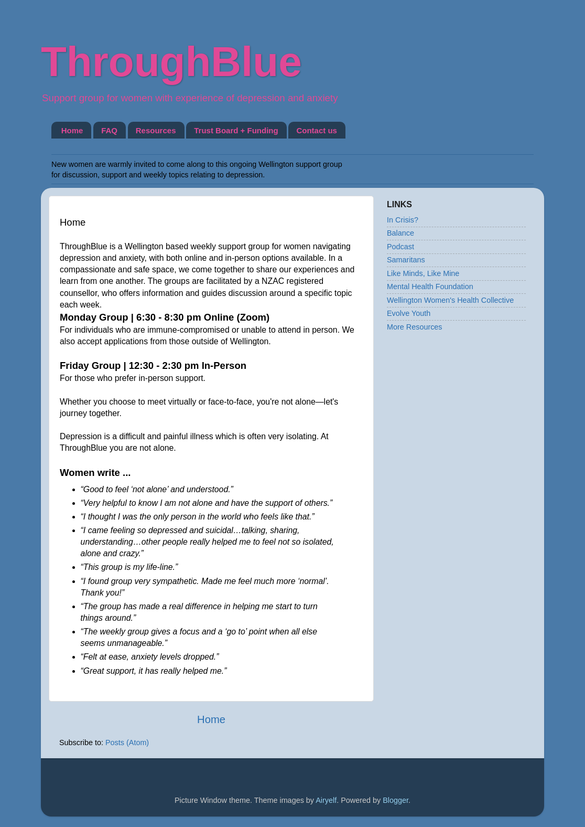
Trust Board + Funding (236, 130)
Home (72, 130)
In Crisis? (402, 220)
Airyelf (326, 800)
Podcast (400, 246)
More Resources (414, 327)
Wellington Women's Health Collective (450, 300)
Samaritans (406, 260)
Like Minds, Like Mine (423, 273)
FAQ (109, 130)
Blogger (395, 800)
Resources (156, 130)
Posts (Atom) (127, 742)
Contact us (316, 130)
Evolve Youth (408, 313)
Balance (400, 233)
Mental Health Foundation (430, 286)
